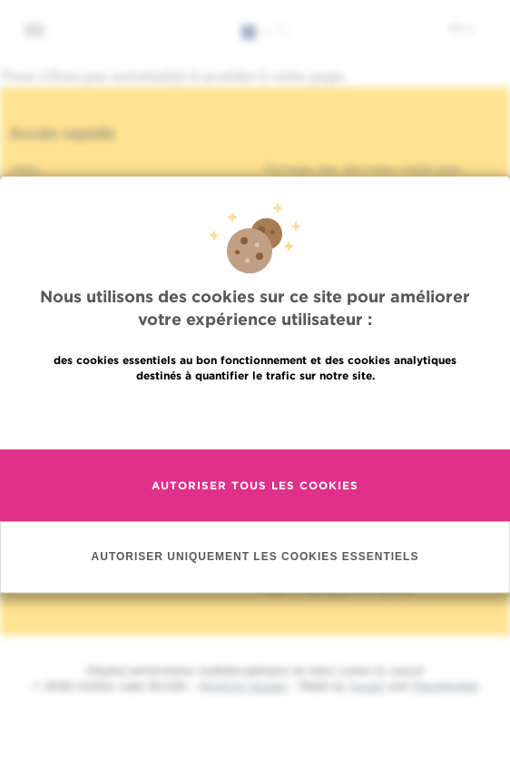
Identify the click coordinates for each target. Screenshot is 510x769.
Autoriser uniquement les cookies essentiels (255, 556)
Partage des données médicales (363, 169)
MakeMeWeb (445, 686)
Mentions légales (243, 686)
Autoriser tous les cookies (255, 485)
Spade (366, 686)
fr (461, 28)
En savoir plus (255, 414)
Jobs (24, 169)
